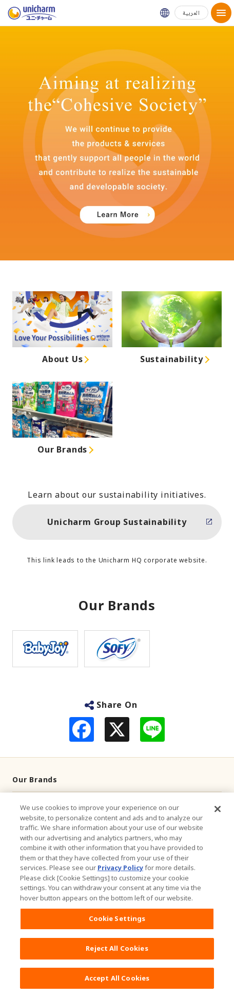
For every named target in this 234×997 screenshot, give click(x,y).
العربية (191, 12)
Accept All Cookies (117, 983)
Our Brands (62, 449)
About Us (62, 359)
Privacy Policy (120, 873)
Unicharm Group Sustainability (116, 522)
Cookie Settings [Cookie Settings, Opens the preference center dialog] (117, 924)
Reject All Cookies (117, 953)
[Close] (217, 815)
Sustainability (171, 359)
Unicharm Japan (164, 12)
